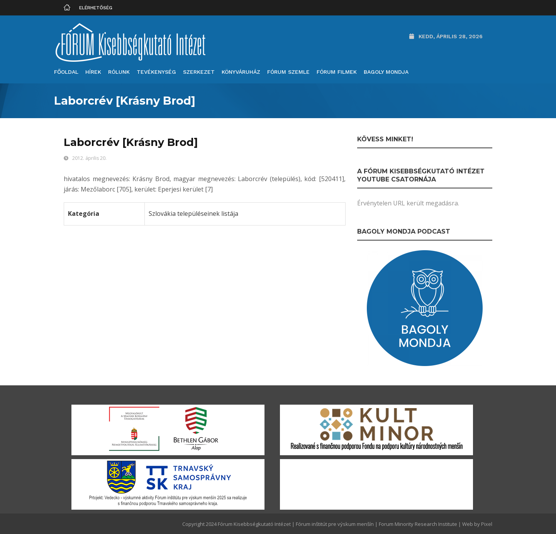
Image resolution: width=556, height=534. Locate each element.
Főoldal (66, 72)
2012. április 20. (89, 158)
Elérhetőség (95, 7)
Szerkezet (199, 72)
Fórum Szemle (288, 72)
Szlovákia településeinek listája (193, 213)
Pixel (486, 523)
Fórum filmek (337, 72)
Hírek (93, 72)
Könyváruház (241, 72)
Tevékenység (156, 72)
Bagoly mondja (386, 72)
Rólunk (119, 72)
